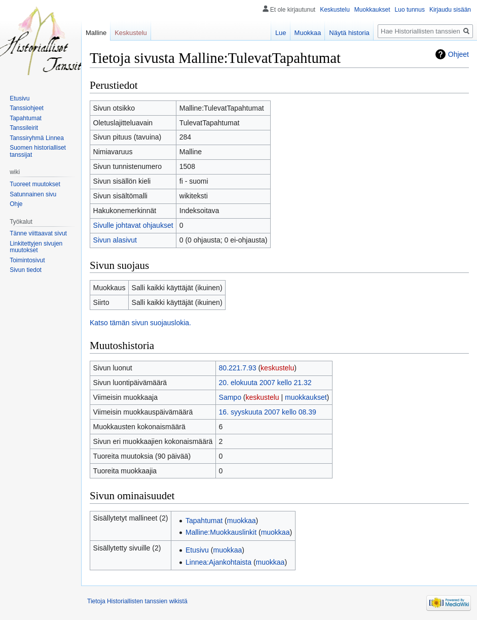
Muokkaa (308, 33)
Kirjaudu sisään (450, 9)
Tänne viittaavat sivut (38, 233)
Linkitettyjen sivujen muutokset (36, 247)
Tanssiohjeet (27, 108)
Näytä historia (349, 33)
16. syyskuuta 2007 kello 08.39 (267, 412)
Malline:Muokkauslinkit (221, 532)
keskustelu (277, 368)
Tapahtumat (204, 520)
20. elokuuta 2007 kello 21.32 (265, 382)
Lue (280, 33)
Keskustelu (335, 9)
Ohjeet (458, 54)
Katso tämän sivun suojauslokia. (140, 323)
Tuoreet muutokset (35, 184)
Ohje (16, 204)
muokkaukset (305, 397)
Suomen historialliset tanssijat (38, 151)
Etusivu (197, 550)
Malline (96, 33)
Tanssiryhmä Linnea (37, 138)
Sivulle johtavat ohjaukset (133, 225)
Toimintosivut (27, 260)
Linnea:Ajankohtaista (218, 562)
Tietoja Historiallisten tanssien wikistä (137, 601)
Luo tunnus (410, 9)
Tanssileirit (24, 127)
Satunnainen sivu (33, 194)
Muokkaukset (372, 9)
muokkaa (241, 520)
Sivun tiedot (26, 269)
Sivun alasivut (115, 240)
